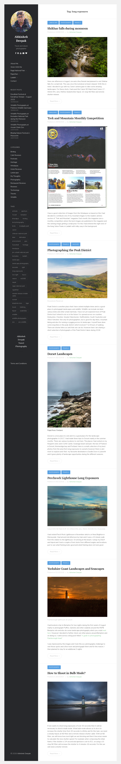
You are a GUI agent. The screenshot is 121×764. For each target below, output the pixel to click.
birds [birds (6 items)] (14, 226)
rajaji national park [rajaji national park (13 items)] (18, 286)
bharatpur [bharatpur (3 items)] (15, 219)
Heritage (14, 162)
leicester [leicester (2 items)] (15, 267)
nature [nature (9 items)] (14, 279)
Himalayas (14, 165)
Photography (15, 179)
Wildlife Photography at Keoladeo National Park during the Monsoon (20, 116)
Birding (13, 152)
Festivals (14, 158)
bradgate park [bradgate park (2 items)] (24, 226)
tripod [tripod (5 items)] (14, 311)
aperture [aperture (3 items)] (24, 211)
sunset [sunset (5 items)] (14, 300)
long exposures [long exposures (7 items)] (17, 271)
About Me (14, 63)
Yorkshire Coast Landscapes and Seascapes (73, 567)
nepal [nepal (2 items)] (14, 282)
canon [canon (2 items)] (14, 230)
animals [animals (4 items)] (15, 211)
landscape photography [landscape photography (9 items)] (20, 263)
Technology (15, 190)
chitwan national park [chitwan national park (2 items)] (19, 234)
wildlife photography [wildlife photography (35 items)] (19, 318)
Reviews (14, 186)
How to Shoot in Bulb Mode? (64, 671)
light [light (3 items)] (23, 267)
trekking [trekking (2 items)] (22, 307)
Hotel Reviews (16, 169)
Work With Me (16, 67)
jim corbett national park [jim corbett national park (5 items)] (20, 252)
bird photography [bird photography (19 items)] (18, 222)
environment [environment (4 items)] (16, 241)
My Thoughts (15, 176)
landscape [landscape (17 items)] (15, 260)
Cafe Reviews (16, 155)
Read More (55, 101)
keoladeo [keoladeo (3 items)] (15, 256)
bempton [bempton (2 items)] (24, 215)
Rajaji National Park (18, 70)
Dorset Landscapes (58, 353)
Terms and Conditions (19, 363)
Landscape (15, 172)
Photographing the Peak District (67, 249)
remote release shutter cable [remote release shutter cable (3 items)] (20, 294)
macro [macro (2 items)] (24, 275)
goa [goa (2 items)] (25, 241)
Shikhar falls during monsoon (65, 28)
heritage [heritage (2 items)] (25, 245)
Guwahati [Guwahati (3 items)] (15, 245)
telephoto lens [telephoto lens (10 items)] (17, 303)
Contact (14, 81)
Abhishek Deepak (21, 38)
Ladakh (13, 77)
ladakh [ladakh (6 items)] (24, 256)
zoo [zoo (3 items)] (13, 322)
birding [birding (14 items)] (25, 219)
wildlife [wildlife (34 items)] (14, 314)
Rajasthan (14, 74)
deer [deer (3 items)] (13, 237)
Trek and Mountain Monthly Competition (73, 118)
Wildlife (14, 197)
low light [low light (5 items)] (15, 275)
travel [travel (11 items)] (14, 307)
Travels (13, 193)
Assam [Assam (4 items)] (14, 215)
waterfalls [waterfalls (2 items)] (23, 311)
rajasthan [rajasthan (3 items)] (15, 290)
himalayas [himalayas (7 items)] (15, 248)
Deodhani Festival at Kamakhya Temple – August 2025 (21, 97)
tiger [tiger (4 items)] (27, 303)
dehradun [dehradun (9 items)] (22, 237)
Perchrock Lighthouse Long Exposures (70, 477)
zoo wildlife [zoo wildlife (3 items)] (22, 322)
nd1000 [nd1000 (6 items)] (23, 279)
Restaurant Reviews (18, 183)
